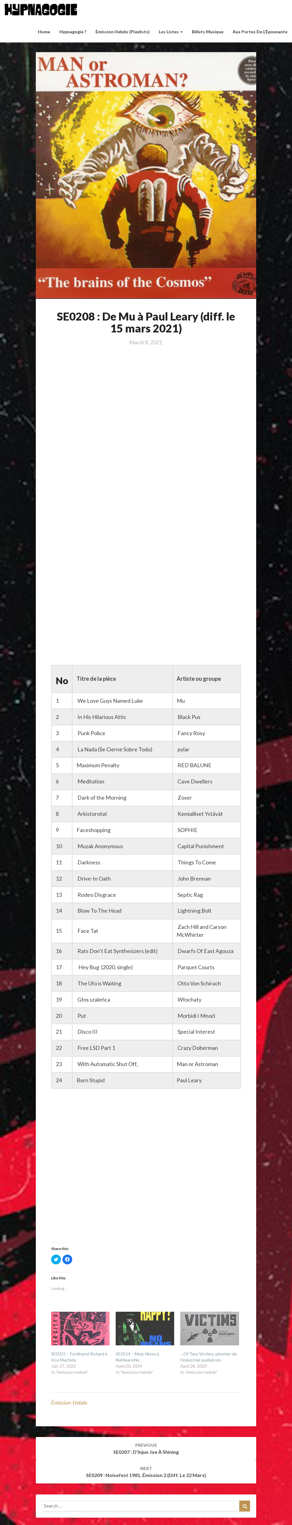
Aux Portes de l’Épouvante (260, 31)
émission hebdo (69, 1402)
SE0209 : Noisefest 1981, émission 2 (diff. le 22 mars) (146, 1472)
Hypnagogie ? (72, 31)
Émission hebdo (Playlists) (122, 31)
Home (44, 31)
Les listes (171, 31)
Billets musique (207, 31)
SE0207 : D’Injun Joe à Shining (146, 1449)
